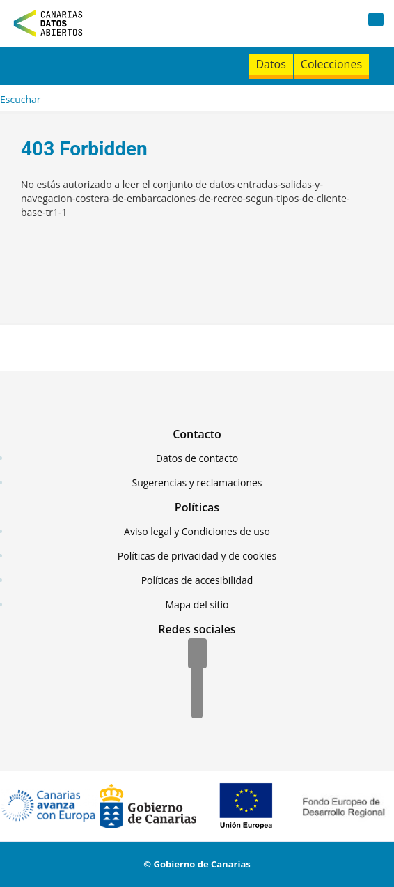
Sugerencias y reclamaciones (197, 482)
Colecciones (331, 64)
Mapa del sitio (196, 604)
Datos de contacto (197, 458)
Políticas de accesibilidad (197, 580)
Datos (270, 64)
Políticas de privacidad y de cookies (197, 555)
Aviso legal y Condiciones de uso (197, 531)
